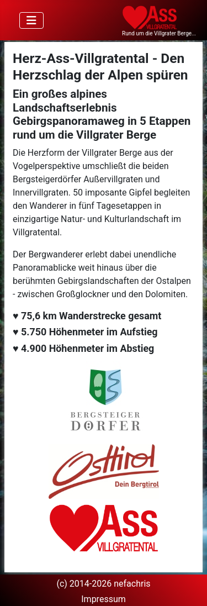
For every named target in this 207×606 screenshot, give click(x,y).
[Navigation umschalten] (31, 20)
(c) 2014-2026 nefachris (103, 583)
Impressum (103, 599)
